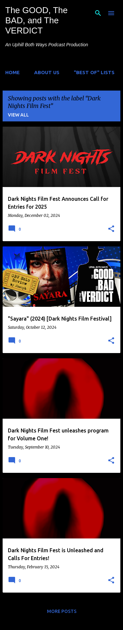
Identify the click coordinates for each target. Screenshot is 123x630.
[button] (111, 229)
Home (12, 72)
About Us (46, 72)
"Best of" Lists (94, 72)
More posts (61, 611)
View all (18, 114)
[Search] (98, 13)
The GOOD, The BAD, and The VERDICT (36, 20)
